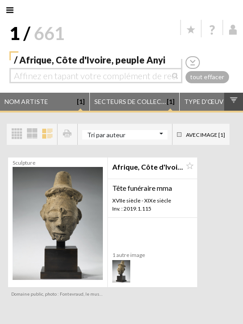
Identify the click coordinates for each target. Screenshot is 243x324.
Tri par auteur (106, 135)
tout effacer (207, 77)
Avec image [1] (205, 134)
